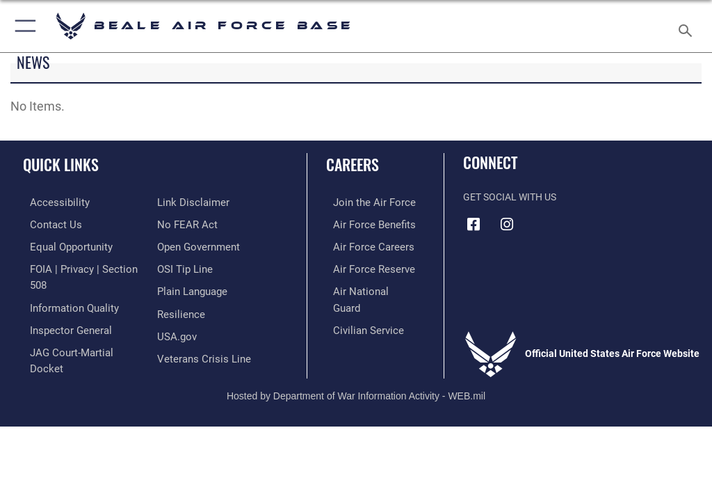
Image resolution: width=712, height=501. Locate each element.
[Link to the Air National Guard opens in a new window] (366, 288)
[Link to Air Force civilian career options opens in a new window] (357, 309)
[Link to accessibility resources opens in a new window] (49, 202)
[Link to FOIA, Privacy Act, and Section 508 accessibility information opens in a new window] (81, 266)
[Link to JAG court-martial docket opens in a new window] (78, 330)
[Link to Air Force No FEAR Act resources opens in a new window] (184, 202)
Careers (352, 164)
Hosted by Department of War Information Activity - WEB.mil (356, 376)
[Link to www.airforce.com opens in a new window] (363, 202)
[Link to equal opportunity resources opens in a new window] (62, 244)
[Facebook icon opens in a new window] (473, 224)
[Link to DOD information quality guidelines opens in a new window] (65, 288)
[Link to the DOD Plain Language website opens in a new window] (191, 266)
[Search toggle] (688, 26)
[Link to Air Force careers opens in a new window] (363, 244)
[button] (22, 26)
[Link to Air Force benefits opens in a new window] (364, 224)
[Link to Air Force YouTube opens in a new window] (540, 219)
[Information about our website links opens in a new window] (55, 352)
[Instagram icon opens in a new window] (506, 224)
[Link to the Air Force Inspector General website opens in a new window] (61, 309)
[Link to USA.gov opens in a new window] (175, 309)
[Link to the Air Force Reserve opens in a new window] (363, 266)
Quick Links (61, 164)
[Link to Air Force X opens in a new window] (573, 219)
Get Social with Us (509, 197)
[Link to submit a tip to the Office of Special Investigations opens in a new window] (182, 244)
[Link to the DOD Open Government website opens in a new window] (196, 224)
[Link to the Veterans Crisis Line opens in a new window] (199, 330)
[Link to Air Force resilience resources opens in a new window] (178, 288)
